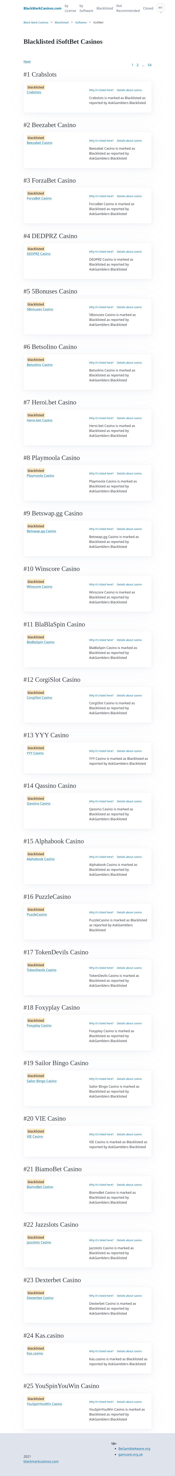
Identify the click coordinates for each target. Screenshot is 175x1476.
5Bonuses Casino (40, 309)
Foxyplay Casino (39, 1025)
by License (70, 8)
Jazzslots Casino (39, 1242)
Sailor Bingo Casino (42, 1081)
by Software (86, 8)
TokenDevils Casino (42, 970)
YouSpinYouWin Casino (44, 1404)
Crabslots (34, 92)
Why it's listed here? (101, 90)
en (160, 7)
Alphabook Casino (41, 859)
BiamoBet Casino (40, 1187)
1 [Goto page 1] (132, 65)
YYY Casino (35, 753)
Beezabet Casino (39, 142)
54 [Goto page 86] (150, 65)
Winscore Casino (39, 586)
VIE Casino (35, 1136)
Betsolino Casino (40, 364)
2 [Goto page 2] (137, 65)
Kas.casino (35, 1353)
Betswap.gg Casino (41, 531)
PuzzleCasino (37, 914)
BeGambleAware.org (134, 1448)
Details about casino (129, 90)
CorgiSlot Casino (39, 697)
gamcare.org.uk (130, 1454)
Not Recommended (128, 8)
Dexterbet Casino (40, 1298)
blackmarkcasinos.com (41, 1461)
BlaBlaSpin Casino (40, 642)
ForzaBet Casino (39, 198)
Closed (148, 8)
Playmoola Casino (40, 475)
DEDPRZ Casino (39, 253)
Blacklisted (105, 8)
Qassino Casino (39, 803)
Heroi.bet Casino (39, 420)
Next (27, 61)
